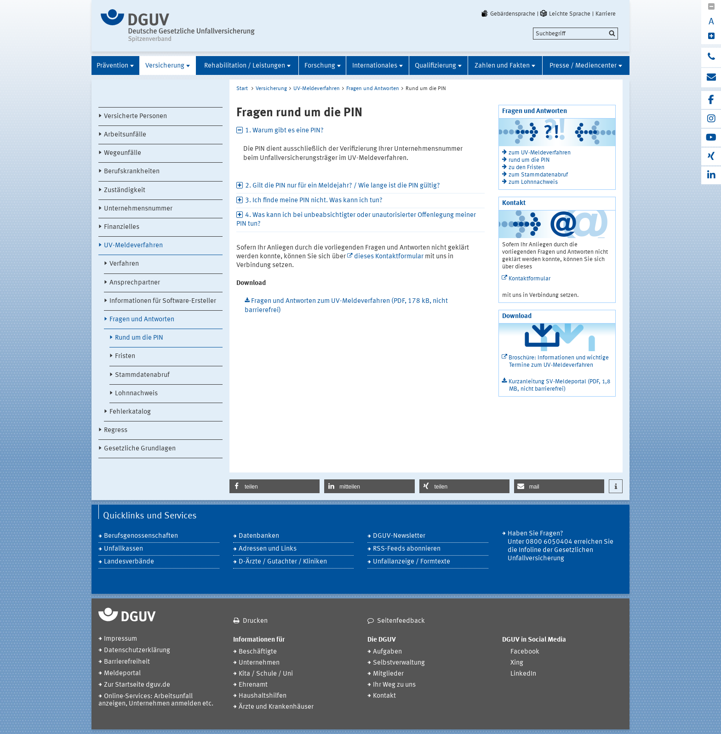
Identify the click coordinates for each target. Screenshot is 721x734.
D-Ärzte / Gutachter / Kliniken (283, 561)
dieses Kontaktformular (388, 256)
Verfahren (124, 264)
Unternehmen (259, 663)
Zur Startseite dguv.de (137, 685)
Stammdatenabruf (142, 375)
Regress (115, 430)
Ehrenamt (253, 685)
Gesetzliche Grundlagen (140, 448)
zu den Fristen (526, 168)
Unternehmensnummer (138, 208)
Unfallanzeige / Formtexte (411, 561)
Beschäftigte (258, 652)
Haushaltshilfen (262, 696)
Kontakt (384, 696)
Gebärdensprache (507, 13)
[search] (575, 34)
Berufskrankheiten (132, 171)
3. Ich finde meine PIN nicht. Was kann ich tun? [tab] (314, 200)
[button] (274, 486)
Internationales (374, 66)
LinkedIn (523, 674)
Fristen (125, 356)
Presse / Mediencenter (583, 66)
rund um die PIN (529, 160)
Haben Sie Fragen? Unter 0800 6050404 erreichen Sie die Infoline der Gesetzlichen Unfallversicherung (560, 546)
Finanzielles (121, 227)
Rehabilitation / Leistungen (244, 66)
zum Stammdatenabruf (538, 175)
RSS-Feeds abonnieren (407, 549)
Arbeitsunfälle (125, 134)
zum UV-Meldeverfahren (540, 153)
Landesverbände (129, 561)
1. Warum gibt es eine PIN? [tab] (284, 130)
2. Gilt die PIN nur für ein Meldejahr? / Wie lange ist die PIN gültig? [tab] (342, 185)
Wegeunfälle (122, 153)
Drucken (255, 621)
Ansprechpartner (134, 282)
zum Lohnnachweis (533, 182)
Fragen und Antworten (141, 319)
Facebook (524, 652)
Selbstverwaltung (399, 663)
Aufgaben (387, 652)
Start (242, 88)
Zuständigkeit (124, 190)
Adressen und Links (268, 549)
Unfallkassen (123, 549)
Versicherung (164, 66)
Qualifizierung (435, 66)
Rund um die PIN (139, 338)
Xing (516, 663)
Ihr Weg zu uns (394, 685)
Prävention (112, 66)
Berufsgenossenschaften (141, 536)
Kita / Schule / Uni (266, 674)
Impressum (120, 639)
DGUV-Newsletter (399, 536)
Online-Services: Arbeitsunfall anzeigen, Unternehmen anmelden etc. (155, 700)
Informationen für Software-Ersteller (162, 301)
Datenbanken (259, 536)
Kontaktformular (529, 279)
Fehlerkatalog (130, 412)
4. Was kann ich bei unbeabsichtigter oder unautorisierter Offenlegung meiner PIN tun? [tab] (356, 220)
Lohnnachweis (136, 393)
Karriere (605, 13)
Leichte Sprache (564, 13)
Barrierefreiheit (127, 662)
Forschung (319, 66)
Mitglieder (388, 674)
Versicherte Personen (135, 116)
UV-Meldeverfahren (133, 245)
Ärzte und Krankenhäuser (276, 707)
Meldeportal (122, 673)
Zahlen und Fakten (502, 66)
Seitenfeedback (401, 621)
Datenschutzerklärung (137, 650)
